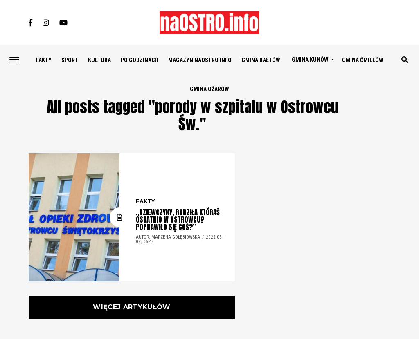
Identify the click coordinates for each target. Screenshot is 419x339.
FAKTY (44, 60)
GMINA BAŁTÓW (260, 60)
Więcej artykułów (131, 307)
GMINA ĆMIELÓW (362, 60)
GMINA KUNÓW (310, 59)
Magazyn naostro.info (200, 60)
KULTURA (99, 60)
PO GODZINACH (139, 60)
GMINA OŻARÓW (209, 89)
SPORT (69, 60)
